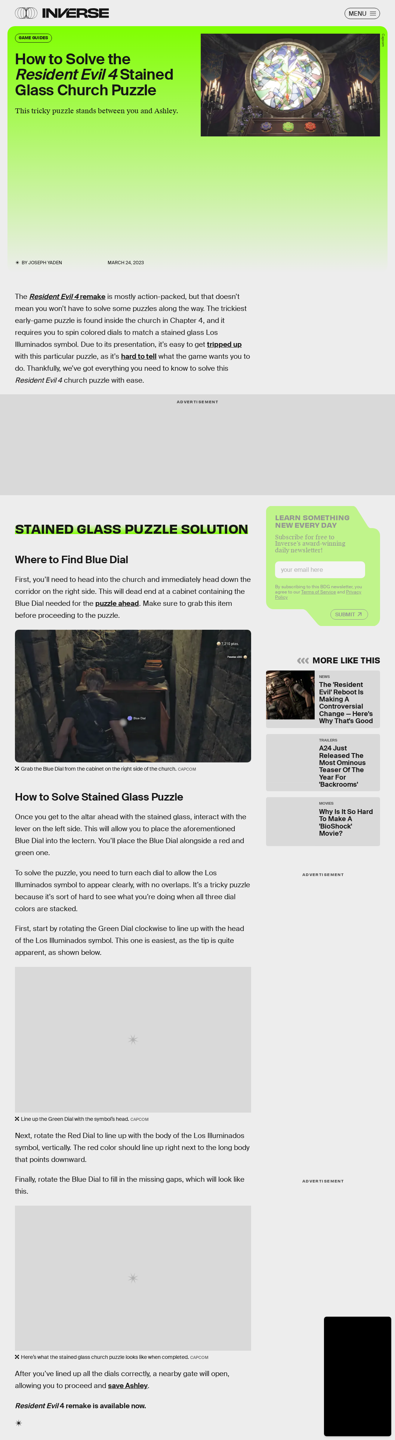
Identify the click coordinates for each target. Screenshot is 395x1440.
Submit (345, 618)
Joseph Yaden (45, 263)
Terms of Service (318, 596)
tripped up (224, 344)
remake (67, 296)
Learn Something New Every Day (312, 525)
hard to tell (139, 356)
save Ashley (128, 1385)
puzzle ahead (117, 603)
